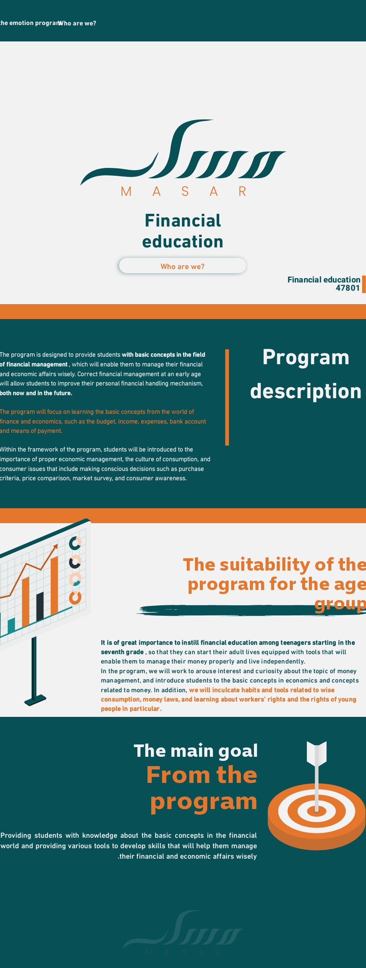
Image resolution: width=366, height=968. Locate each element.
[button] (182, 265)
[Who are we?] (77, 22)
